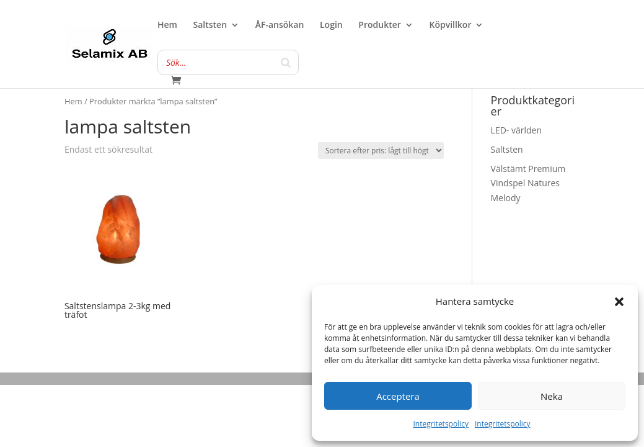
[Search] (285, 62)
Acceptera (398, 396)
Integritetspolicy (441, 423)
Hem (167, 25)
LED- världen (516, 130)
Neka (551, 396)
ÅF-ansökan (279, 25)
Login (331, 25)
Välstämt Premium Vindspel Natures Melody (528, 183)
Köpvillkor (450, 25)
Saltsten (210, 25)
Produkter (379, 25)
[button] (619, 302)
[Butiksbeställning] (381, 150)
